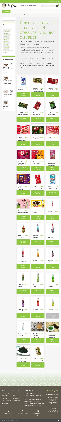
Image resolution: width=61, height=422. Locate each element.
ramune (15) (7, 47)
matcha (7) (6, 38)
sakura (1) (6, 49)
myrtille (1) (7, 42)
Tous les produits (17, 393)
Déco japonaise (16, 400)
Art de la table (16, 398)
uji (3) (5, 52)
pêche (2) (6, 44)
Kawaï (14, 395)
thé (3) (11, 50)
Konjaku (3, 14)
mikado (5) (6, 39)
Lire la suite (24, 68)
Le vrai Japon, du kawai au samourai (28, 5)
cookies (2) (6, 31)
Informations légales (6, 393)
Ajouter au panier (23, 94)
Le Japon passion (17, 401)
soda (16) (6, 50)
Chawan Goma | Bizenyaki (7, 105)
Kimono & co (16, 397)
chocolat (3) (7, 30)
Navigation (5, 11)
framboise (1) (7, 34)
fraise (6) (6, 33)
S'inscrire (57, 1)
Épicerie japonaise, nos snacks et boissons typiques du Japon (37, 30)
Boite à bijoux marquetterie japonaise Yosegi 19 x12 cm (8, 67)
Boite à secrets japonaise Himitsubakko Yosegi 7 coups (8, 80)
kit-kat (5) (6, 36)
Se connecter (51, 1)
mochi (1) (6, 41)
